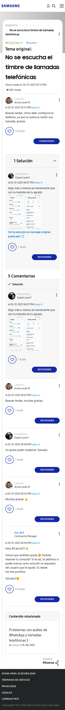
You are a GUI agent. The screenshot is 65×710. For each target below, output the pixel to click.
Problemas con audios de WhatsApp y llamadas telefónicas (28, 635)
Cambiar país (10, 698)
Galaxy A (35, 107)
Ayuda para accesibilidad (18, 673)
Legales (7, 692)
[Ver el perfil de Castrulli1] (19, 98)
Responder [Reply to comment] (44, 257)
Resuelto (31, 42)
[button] (53, 99)
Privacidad (9, 686)
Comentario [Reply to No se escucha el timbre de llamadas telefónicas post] (46, 141)
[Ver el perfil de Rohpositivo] (21, 174)
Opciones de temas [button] (53, 34)
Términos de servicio (16, 679)
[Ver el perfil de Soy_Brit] (19, 532)
